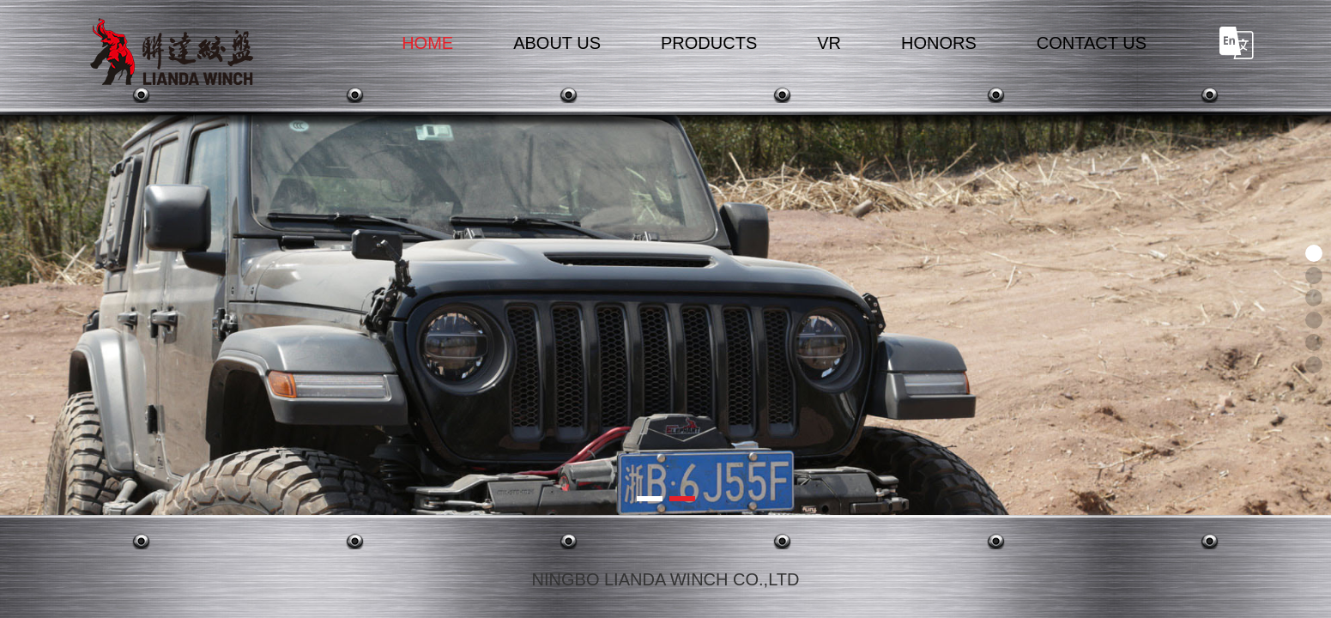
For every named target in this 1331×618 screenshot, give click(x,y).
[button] (649, 498)
